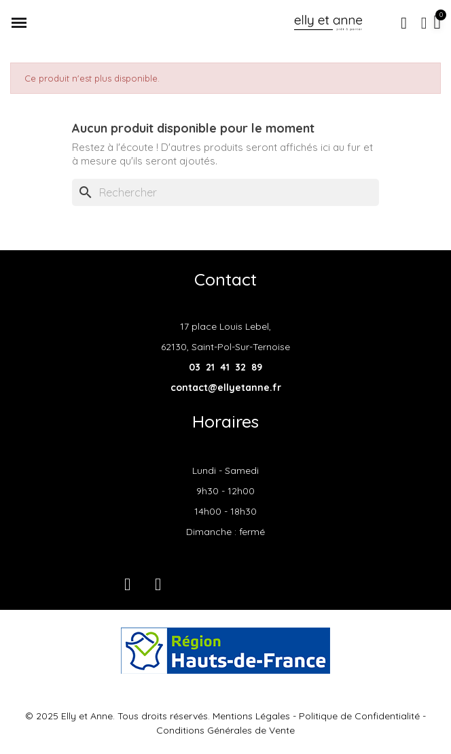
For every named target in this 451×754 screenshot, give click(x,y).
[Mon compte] (424, 23)
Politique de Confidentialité (359, 716)
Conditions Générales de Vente (225, 730)
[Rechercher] (225, 192)
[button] (404, 23)
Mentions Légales (251, 716)
